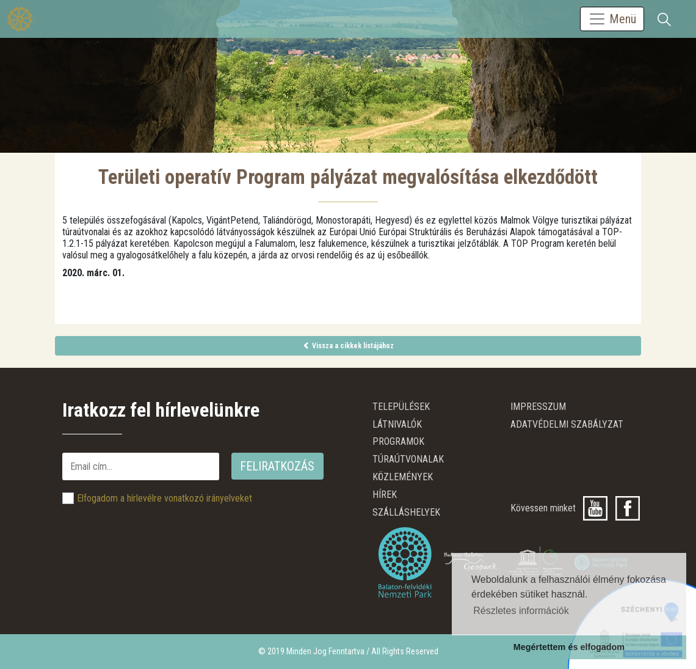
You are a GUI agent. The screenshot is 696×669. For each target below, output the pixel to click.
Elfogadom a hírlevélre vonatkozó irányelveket (164, 498)
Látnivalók (397, 424)
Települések (401, 406)
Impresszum (538, 406)
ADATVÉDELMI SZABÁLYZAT (566, 424)
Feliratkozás (277, 466)
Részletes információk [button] (521, 610)
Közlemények (402, 477)
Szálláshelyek (406, 512)
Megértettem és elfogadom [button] (569, 647)
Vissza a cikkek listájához (348, 346)
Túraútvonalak (408, 459)
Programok (398, 441)
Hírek (384, 494)
